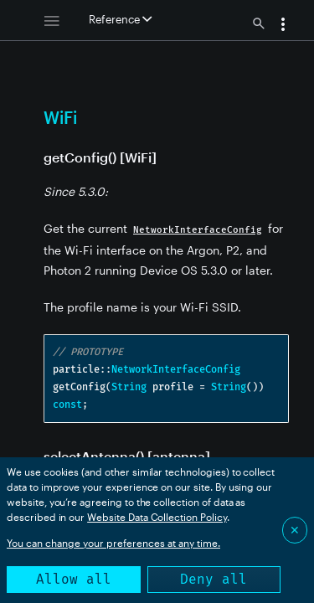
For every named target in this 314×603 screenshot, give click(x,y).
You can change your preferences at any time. (113, 543)
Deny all (213, 579)
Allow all (73, 579)
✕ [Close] (295, 530)
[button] (283, 26)
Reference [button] (120, 19)
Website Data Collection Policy (157, 517)
